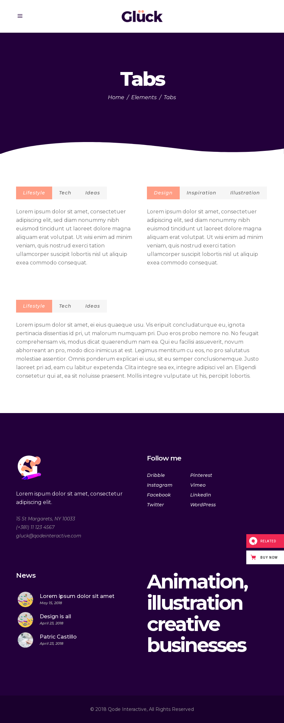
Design (163, 193)
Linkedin (200, 495)
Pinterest (201, 475)
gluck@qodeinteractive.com (48, 536)
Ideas (92, 193)
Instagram (159, 485)
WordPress (203, 505)
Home (116, 97)
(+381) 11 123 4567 (35, 527)
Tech (65, 193)
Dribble (156, 475)
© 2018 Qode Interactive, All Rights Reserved (142, 709)
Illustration (245, 193)
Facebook (159, 495)
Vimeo (198, 485)
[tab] (34, 193)
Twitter (155, 505)
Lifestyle (34, 193)
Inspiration (201, 193)
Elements (144, 97)
